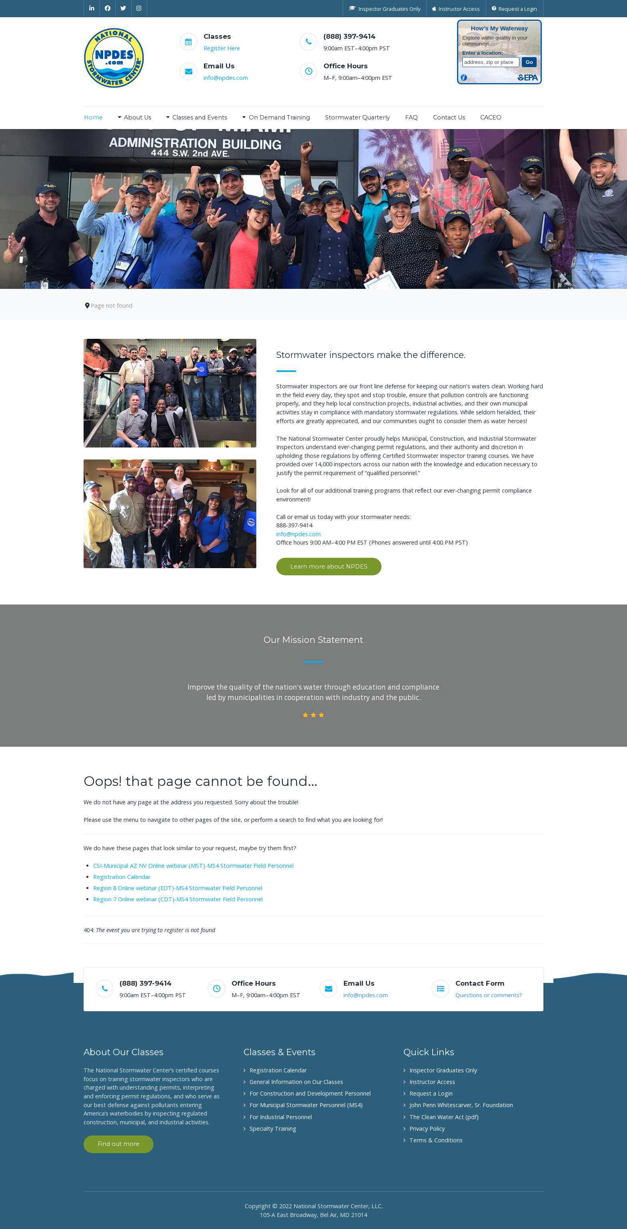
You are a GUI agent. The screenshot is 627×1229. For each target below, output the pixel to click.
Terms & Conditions (436, 1140)
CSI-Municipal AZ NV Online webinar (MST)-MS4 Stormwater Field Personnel (193, 865)
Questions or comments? (488, 995)
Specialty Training (273, 1128)
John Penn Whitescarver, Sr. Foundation (461, 1105)
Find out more (119, 1143)
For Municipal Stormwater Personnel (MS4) (306, 1105)
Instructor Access (432, 1082)
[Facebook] (108, 8)
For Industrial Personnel (281, 1117)
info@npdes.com (226, 78)
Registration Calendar (121, 877)
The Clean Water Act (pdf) (444, 1117)
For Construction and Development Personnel (310, 1093)
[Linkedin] (92, 8)
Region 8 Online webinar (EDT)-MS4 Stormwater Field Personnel (177, 888)
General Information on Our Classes (296, 1082)
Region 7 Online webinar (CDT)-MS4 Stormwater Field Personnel (178, 899)
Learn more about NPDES (328, 566)
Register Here (222, 48)
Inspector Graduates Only (443, 1070)
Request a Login (431, 1093)
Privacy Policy (427, 1128)
